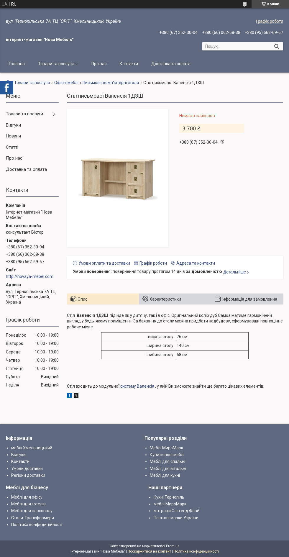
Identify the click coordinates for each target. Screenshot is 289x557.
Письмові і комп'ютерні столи (111, 82)
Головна (17, 63)
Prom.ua (173, 546)
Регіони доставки (28, 475)
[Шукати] (276, 46)
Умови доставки (27, 468)
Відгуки (13, 125)
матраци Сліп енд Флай (176, 510)
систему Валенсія (137, 386)
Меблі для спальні (167, 461)
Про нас (98, 63)
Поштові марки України (176, 517)
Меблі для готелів (28, 504)
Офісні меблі (66, 82)
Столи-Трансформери (32, 517)
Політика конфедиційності (36, 524)
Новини (13, 136)
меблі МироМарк (170, 504)
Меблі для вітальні (168, 468)
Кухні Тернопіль (169, 497)
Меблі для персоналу (31, 510)
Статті (12, 147)
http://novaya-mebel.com (29, 276)
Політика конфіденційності (196, 551)
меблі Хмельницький (31, 447)
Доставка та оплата (171, 63)
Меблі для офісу (26, 497)
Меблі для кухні (165, 475)
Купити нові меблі (167, 454)
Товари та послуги (56, 63)
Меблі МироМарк (166, 447)
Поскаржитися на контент (149, 551)
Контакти (129, 63)
